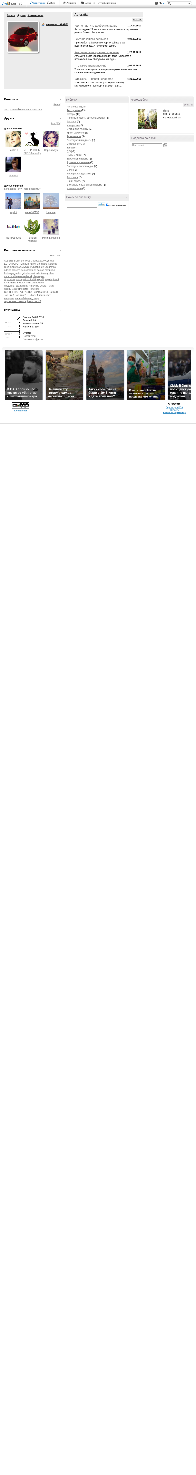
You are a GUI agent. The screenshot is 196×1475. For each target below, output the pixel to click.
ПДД (69, 151)
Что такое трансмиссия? (90, 65)
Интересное (73, 125)
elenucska (50, 270)
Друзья (21, 15)
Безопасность (74, 143)
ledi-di (38, 273)
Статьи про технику (77, 129)
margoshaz (48, 273)
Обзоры (71, 114)
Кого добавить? (32, 189)
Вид (162, 3)
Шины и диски (74, 155)
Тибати (32, 295)
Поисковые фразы (33, 339)
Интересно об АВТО (43, 24)
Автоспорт (72, 177)
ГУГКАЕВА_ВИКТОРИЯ (17, 282)
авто (6, 109)
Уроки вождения (75, 132)
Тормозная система (77, 158)
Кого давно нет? (13, 189)
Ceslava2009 (38, 260)
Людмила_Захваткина (16, 285)
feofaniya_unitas (12, 273)
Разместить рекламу (174, 412)
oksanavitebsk (24, 276)
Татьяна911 (21, 295)
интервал (9, 298)
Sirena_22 (38, 267)
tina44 (56, 279)
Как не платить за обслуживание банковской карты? (95, 27)
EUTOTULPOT (12, 263)
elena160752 (32, 212)
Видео (70, 147)
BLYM (17, 260)
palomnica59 (29, 279)
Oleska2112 (10, 267)
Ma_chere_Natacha (47, 263)
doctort (40, 270)
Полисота (34, 289)
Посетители (29, 336)
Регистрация (39, 3)
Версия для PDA (174, 407)
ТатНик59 (9, 295)
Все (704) (56, 123)
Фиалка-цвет (44, 295)
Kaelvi (33, 263)
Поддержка (156, 3)
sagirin (48, 279)
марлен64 (20, 298)
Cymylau (49, 260)
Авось (88, 3)
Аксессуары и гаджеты (79, 140)
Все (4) (57, 104)
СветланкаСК (41, 292)
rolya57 (40, 279)
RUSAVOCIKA (24, 267)
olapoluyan (38, 276)
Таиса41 (53, 292)
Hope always (51, 150)
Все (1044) (55, 255)
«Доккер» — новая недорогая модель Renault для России (93, 80)
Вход (52, 3)
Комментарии (35, 15)
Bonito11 (13, 150)
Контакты (174, 410)
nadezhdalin (10, 276)
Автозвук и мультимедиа (80, 166)
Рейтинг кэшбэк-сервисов (91, 39)
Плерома (23, 289)
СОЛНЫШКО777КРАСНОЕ (18, 292)
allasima (13, 175)
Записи (11, 15)
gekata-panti (28, 273)
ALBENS (8, 260)
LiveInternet (12, 4)
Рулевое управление (78, 162)
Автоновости (74, 106)
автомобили (16, 109)
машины (28, 109)
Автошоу (71, 121)
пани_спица (32, 298)
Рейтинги (71, 3)
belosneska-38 (28, 270)
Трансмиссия (74, 136)
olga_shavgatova (13, 279)
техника (37, 109)
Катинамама (37, 282)
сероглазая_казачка (15, 301)
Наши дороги (74, 181)
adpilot (13, 212)
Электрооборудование (79, 173)
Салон (70, 170)
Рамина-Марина (51, 237)
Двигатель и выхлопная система (84, 184)
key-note (50, 212)
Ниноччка (34, 285)
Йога (166, 110)
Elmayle (25, 263)
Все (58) (137, 19)
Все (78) (188, 104)
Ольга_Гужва (47, 285)
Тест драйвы (74, 110)
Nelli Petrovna (13, 237)
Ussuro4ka (50, 267)
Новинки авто (74, 188)
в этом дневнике (117, 205)
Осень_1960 (10, 289)
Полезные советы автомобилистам (86, 117)
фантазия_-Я (34, 301)
